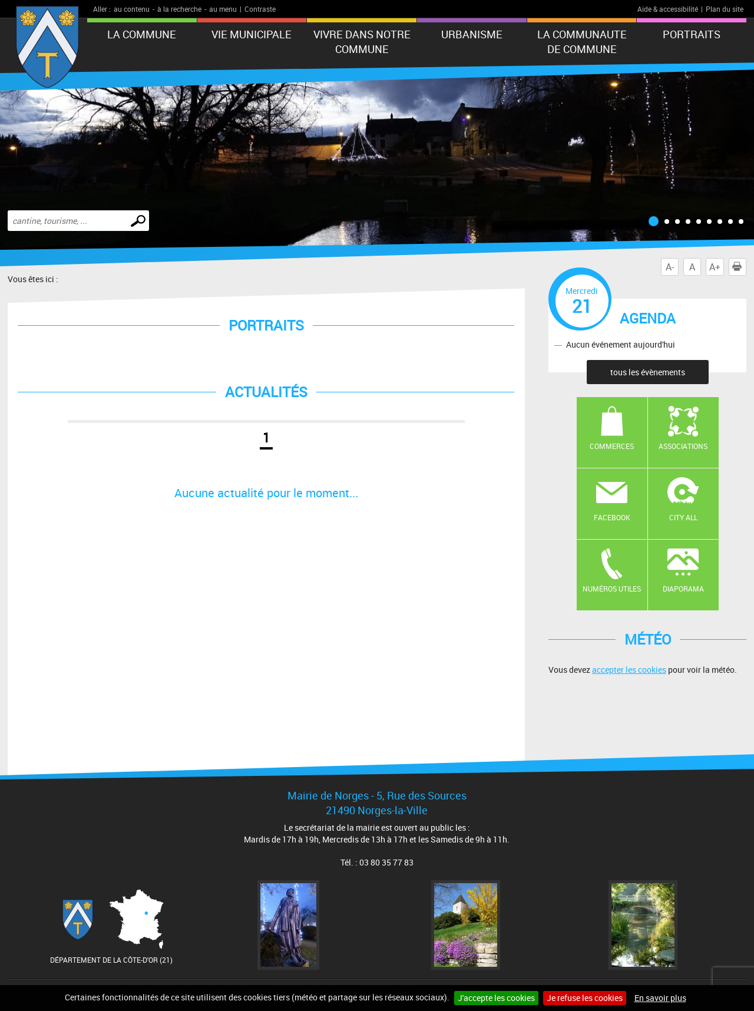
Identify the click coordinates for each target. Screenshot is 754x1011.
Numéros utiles (612, 588)
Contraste (260, 9)
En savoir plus (660, 997)
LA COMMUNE (141, 34)
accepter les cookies (629, 669)
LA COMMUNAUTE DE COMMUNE (582, 41)
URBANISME (471, 34)
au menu (223, 9)
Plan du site (724, 9)
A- (670, 266)
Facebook (612, 517)
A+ (714, 266)
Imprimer (739, 266)
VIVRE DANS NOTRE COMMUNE (362, 41)
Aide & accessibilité (667, 9)
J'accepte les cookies (496, 997)
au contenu (132, 9)
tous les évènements (647, 372)
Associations (683, 446)
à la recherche (179, 9)
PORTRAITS (691, 34)
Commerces (612, 446)
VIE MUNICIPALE (251, 34)
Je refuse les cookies (585, 997)
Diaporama (683, 588)
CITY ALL (683, 517)
